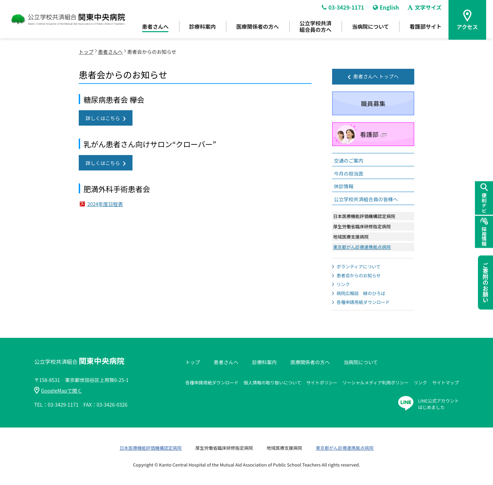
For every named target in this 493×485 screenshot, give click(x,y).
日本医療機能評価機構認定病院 (150, 448)
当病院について (370, 28)
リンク (343, 284)
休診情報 (344, 186)
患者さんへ (151, 28)
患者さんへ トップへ (376, 76)
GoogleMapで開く (58, 390)
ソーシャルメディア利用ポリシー (375, 382)
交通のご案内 (348, 160)
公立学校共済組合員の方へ (314, 27)
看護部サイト (426, 28)
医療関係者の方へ (255, 28)
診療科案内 (199, 28)
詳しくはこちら (103, 118)
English (387, 9)
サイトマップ (445, 382)
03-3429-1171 (343, 9)
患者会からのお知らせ (359, 275)
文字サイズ (425, 9)
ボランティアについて (358, 266)
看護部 (373, 134)
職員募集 (373, 103)
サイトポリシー (322, 382)
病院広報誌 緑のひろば (361, 293)
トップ (86, 51)
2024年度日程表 (105, 203)
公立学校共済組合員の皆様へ (366, 199)
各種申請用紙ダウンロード (363, 302)
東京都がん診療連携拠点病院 (362, 247)
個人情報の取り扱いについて (272, 382)
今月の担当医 (348, 173)
